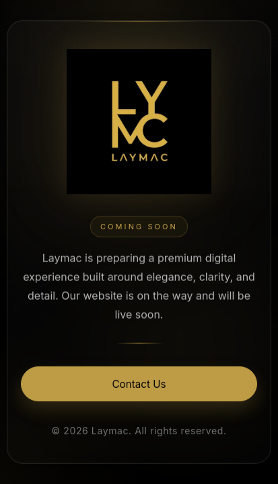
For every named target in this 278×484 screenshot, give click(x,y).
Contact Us (139, 384)
